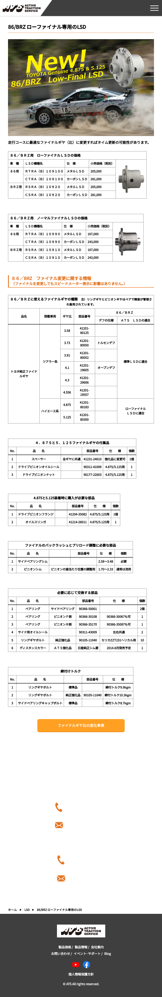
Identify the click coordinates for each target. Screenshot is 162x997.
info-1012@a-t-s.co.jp (82, 825)
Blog (107, 953)
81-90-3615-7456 (89, 855)
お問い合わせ (60, 953)
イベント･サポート (87, 953)
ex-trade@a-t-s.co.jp (84, 878)
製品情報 (81, 947)
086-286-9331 (83, 805)
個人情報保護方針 (81, 974)
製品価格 (64, 947)
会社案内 (97, 947)
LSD (27, 910)
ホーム (12, 910)
